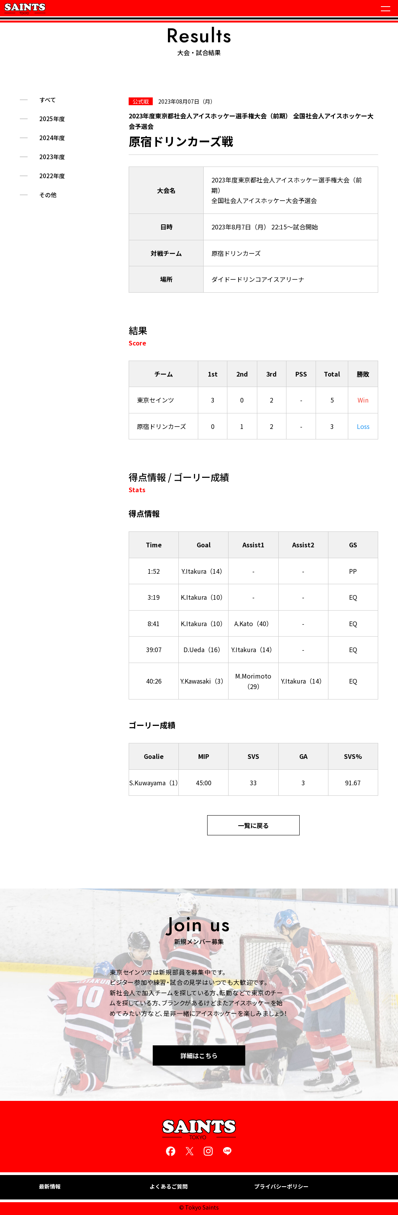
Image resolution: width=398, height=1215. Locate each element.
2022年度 (52, 176)
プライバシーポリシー (281, 1186)
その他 (48, 195)
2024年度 (52, 138)
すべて (47, 100)
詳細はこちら (199, 1055)
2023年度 (52, 157)
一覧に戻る (253, 825)
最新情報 (50, 1186)
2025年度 (52, 119)
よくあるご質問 (169, 1186)
